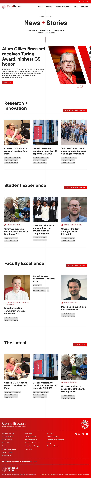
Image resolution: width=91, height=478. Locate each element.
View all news (80, 345)
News (76, 7)
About (39, 7)
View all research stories (75, 110)
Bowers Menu (83, 1)
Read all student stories (75, 187)
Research (48, 7)
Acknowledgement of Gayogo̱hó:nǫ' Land (21, 461)
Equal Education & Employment (28, 474)
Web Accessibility (6, 474)
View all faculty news (76, 265)
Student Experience (63, 7)
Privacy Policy (15, 474)
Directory (84, 7)
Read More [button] (7, 82)
